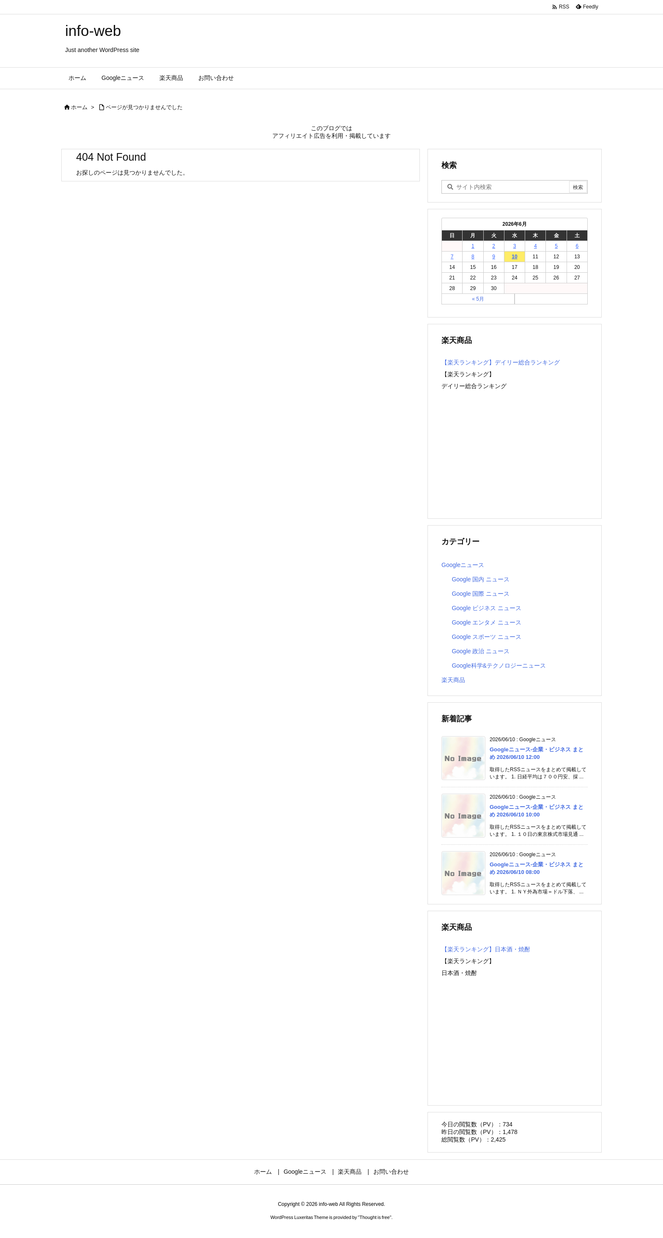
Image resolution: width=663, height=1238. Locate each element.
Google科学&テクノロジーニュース (498, 665)
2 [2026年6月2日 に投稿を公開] (493, 246)
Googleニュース (462, 564)
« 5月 (478, 299)
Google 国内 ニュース (481, 579)
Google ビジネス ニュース (486, 608)
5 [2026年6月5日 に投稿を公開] (556, 246)
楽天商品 (453, 680)
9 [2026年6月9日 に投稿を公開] (493, 257)
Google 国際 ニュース (481, 593)
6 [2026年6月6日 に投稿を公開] (577, 246)
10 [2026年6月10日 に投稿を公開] (514, 257)
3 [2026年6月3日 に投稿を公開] (514, 246)
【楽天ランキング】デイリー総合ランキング (500, 362)
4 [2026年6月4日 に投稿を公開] (535, 246)
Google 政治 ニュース (481, 651)
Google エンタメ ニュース (486, 622)
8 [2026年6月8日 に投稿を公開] (472, 257)
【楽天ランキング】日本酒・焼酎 (485, 949)
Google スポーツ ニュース (486, 636)
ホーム (79, 107)
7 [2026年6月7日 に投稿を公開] (452, 257)
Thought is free (374, 1217)
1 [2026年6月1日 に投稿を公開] (472, 246)
